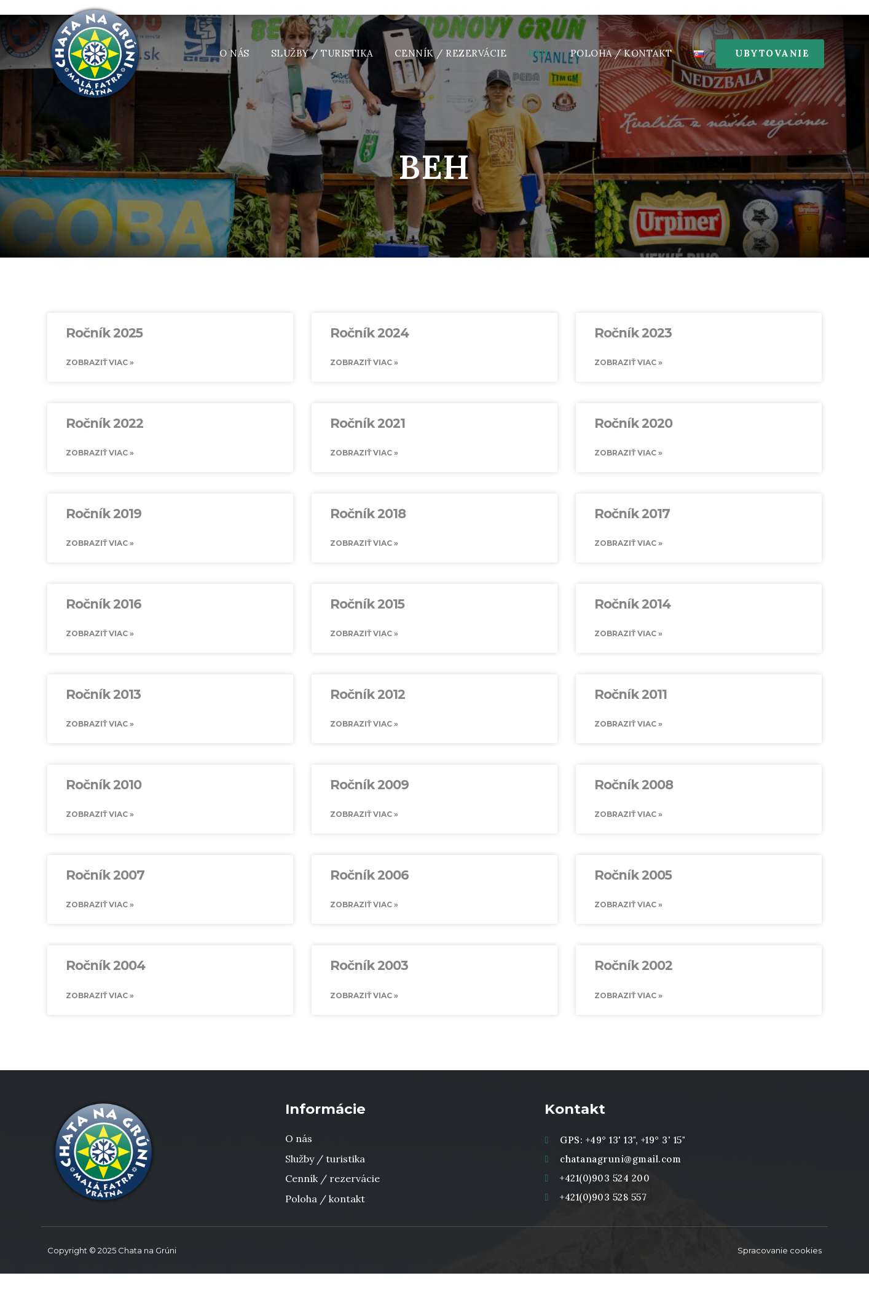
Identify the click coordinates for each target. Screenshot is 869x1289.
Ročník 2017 (632, 517)
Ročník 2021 (367, 425)
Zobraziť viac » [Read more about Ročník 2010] (100, 825)
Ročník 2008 (633, 794)
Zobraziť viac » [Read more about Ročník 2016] (100, 640)
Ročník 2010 (103, 794)
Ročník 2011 (630, 701)
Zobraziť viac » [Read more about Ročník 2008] (628, 825)
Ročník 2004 (105, 979)
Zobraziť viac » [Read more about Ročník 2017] (628, 548)
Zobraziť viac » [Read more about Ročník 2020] (628, 455)
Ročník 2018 (368, 517)
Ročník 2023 (633, 333)
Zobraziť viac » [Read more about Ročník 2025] (100, 363)
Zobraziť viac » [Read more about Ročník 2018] (364, 548)
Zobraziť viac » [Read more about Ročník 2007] (100, 917)
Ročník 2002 (633, 979)
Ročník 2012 (367, 701)
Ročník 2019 (103, 517)
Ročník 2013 (103, 701)
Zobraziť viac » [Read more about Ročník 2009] (364, 825)
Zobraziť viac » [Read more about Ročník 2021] (364, 455)
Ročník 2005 (633, 886)
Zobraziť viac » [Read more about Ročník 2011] (628, 732)
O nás (234, 53)
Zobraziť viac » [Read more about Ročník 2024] (364, 363)
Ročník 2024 (369, 333)
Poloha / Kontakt (621, 53)
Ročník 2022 (104, 425)
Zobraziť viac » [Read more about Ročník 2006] (364, 917)
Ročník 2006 (369, 886)
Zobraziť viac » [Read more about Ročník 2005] (628, 917)
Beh (538, 53)
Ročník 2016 (103, 609)
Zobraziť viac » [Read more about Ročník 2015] (364, 640)
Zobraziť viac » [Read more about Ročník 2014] (628, 640)
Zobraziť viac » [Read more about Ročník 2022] (100, 455)
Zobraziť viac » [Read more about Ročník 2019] (100, 548)
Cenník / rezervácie (451, 53)
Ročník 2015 (367, 609)
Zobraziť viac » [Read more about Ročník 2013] (100, 732)
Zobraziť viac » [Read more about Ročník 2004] (100, 1009)
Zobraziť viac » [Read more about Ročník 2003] (364, 1009)
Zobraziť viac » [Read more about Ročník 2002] (628, 1009)
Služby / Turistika (322, 53)
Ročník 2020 (633, 425)
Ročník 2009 (369, 794)
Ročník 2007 (105, 886)
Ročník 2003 (369, 979)
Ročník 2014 (632, 609)
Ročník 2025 (104, 333)
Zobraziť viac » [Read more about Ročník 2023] (628, 363)
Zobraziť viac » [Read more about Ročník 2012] (364, 732)
